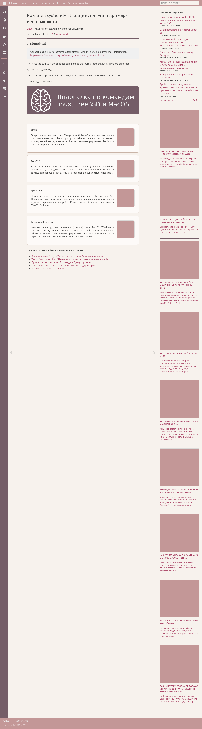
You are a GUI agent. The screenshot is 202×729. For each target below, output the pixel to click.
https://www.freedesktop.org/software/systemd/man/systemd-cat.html (67, 56)
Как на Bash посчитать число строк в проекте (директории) (64, 266)
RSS (196, 99)
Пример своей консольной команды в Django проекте (61, 263)
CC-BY (50, 35)
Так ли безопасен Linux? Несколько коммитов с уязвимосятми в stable (70, 260)
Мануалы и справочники (29, 3)
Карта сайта (20, 720)
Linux (61, 3)
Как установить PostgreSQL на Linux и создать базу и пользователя (68, 257)
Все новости (166, 99)
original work (61, 35)
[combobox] (179, 3)
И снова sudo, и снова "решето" (49, 269)
